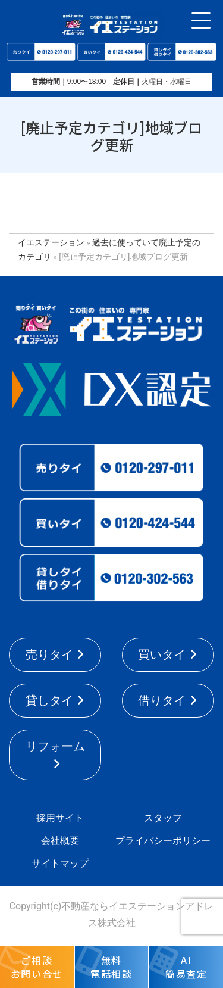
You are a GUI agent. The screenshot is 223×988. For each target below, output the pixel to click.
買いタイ (162, 654)
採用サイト (60, 818)
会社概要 (60, 840)
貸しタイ (49, 700)
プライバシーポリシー (163, 840)
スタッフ (163, 818)
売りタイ (49, 654)
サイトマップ (60, 863)
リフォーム (55, 746)
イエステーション (51, 242)
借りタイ (162, 700)
